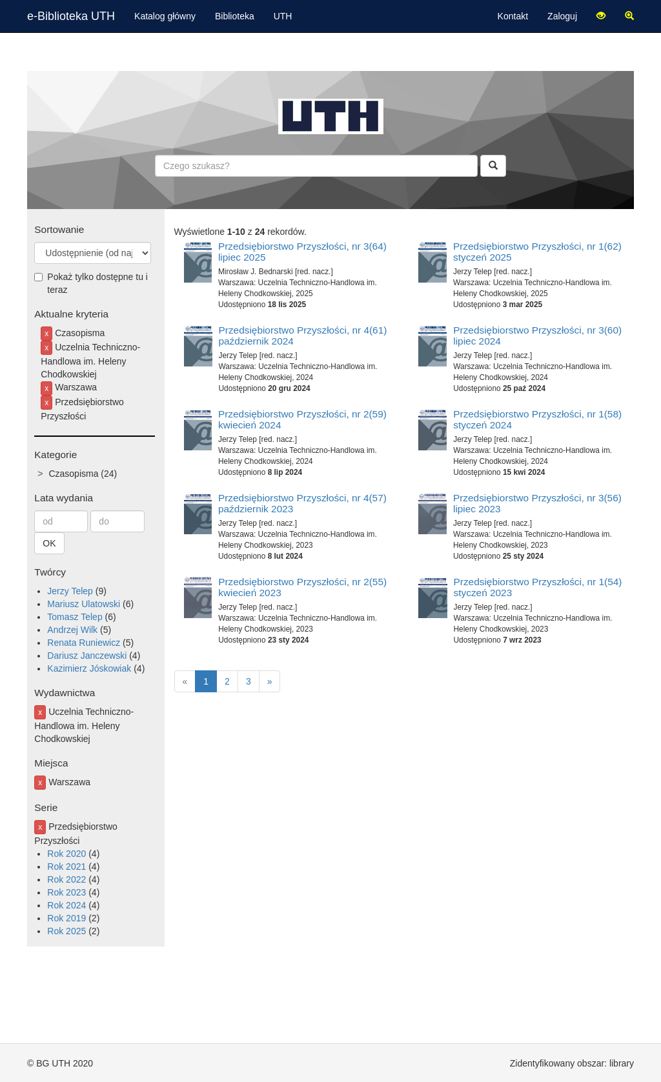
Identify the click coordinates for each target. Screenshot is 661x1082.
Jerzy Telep (70, 591)
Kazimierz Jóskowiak (89, 668)
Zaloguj (562, 16)
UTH (283, 16)
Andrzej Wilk (72, 630)
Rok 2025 (66, 931)
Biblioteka (234, 16)
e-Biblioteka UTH (71, 16)
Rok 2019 (66, 918)
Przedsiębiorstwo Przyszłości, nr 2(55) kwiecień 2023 (302, 587)
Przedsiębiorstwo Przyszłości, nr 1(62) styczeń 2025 (537, 252)
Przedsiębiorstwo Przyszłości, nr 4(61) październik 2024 (303, 335)
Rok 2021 (66, 866)
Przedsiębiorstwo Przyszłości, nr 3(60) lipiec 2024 (537, 335)
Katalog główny (165, 16)
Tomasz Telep (74, 617)
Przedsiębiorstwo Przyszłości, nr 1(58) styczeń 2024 (537, 419)
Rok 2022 (66, 879)
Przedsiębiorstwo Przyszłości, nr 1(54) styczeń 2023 (538, 587)
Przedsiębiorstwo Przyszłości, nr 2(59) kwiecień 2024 (302, 419)
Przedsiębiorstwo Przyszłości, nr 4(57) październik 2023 (302, 503)
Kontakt (513, 16)
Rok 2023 (66, 892)
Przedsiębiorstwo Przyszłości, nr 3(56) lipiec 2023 (537, 503)
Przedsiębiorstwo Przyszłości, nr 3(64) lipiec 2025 (302, 252)
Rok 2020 (66, 853)
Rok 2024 (66, 905)
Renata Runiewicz (83, 642)
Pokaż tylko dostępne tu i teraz (91, 283)
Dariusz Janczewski (87, 655)
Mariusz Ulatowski (83, 604)
